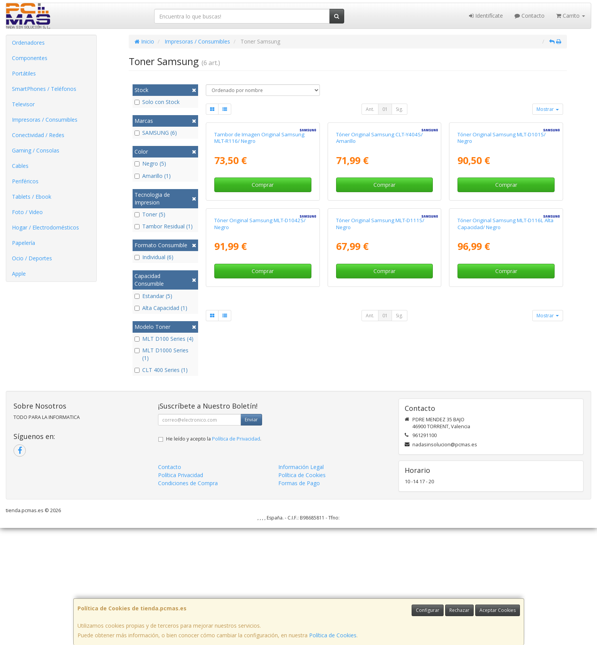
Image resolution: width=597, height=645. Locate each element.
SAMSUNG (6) (156, 132)
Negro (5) (150, 163)
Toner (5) (150, 214)
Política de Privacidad (236, 556)
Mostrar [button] (547, 109)
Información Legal (301, 584)
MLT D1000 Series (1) (161, 354)
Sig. (399, 109)
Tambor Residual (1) (164, 226)
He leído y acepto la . (213, 556)
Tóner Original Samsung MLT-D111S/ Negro (380, 401)
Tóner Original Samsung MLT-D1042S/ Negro (260, 401)
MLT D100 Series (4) (164, 338)
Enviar (251, 537)
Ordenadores (28, 42)
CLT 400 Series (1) (161, 370)
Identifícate (486, 15)
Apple (19, 273)
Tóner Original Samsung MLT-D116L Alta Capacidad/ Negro (505, 401)
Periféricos (25, 181)
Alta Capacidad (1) (161, 308)
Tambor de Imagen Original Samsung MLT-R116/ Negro (259, 226)
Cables (20, 165)
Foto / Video (27, 212)
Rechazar (459, 610)
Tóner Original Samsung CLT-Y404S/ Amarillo (379, 226)
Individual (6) (154, 257)
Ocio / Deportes (32, 258)
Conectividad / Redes (38, 135)
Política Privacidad (180, 592)
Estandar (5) (153, 296)
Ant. (370, 109)
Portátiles (24, 73)
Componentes (29, 58)
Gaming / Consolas (35, 150)
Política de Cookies (333, 635)
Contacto (530, 15)
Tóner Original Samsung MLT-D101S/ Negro (501, 226)
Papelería (23, 242)
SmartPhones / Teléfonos (44, 88)
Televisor (23, 104)
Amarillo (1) (153, 175)
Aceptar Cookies (497, 610)
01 (385, 109)
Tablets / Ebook (31, 196)
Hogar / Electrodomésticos (45, 227)
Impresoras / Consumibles (44, 119)
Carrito (570, 15)
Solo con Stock (157, 102)
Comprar (263, 273)
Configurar (427, 610)
